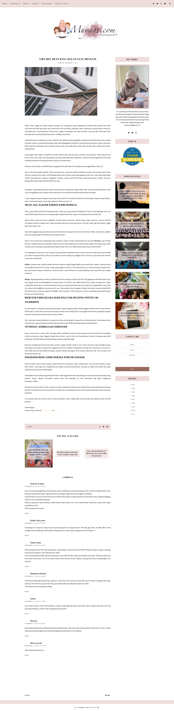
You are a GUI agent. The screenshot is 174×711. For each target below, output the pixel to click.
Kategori (14, 3)
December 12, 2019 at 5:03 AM (35, 576)
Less (27, 695)
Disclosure (47, 3)
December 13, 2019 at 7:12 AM (35, 601)
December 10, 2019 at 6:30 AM (35, 523)
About (26, 3)
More (108, 695)
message (132, 360)
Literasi (30, 426)
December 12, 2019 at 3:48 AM (35, 545)
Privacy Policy (62, 3)
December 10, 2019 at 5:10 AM (35, 486)
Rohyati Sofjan (37, 483)
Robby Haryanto (37, 520)
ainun (33, 598)
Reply (27, 513)
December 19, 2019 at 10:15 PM (35, 645)
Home (4, 3)
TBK (98, 707)
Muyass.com (83, 707)
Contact (35, 3)
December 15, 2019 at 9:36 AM (35, 623)
